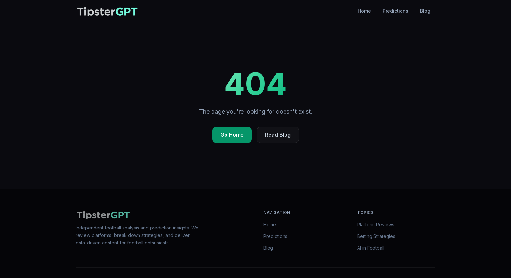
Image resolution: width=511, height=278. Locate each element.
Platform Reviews (375, 224)
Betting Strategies (376, 236)
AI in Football (370, 248)
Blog (425, 11)
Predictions (395, 11)
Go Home (232, 135)
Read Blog (278, 135)
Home (364, 11)
